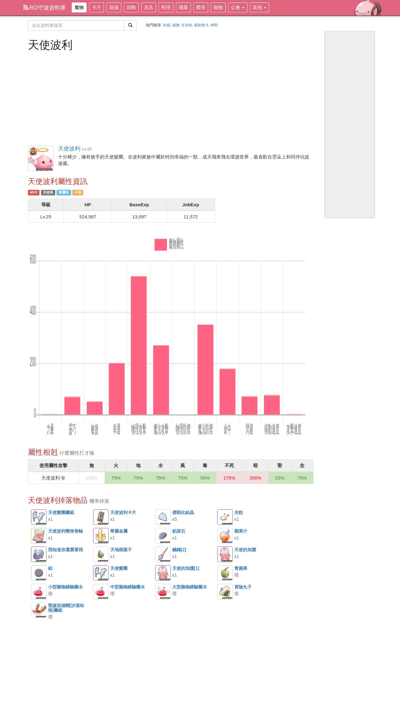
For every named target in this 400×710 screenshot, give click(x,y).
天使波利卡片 (101, 517)
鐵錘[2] (163, 554)
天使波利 (41, 159)
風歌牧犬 (201, 25)
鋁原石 (163, 535)
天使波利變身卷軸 (39, 535)
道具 (148, 7)
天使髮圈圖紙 (39, 517)
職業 (183, 7)
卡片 (96, 7)
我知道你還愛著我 (39, 554)
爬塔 (200, 7)
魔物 (79, 7)
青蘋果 (225, 573)
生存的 (186, 25)
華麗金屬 (101, 535)
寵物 (218, 7)
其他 (259, 7)
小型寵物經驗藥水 (39, 591)
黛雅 (176, 25)
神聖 (214, 25)
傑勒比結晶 (163, 517)
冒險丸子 (225, 591)
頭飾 (131, 7)
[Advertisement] (171, 97)
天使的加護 (225, 554)
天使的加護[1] (163, 573)
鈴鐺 (167, 25)
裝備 (114, 7)
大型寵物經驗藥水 (163, 591)
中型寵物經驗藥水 (101, 591)
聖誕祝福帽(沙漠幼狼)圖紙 (39, 610)
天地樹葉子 (101, 554)
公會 (238, 7)
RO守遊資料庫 (44, 8)
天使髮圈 (101, 573)
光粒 (225, 517)
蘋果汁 (225, 535)
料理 (166, 7)
